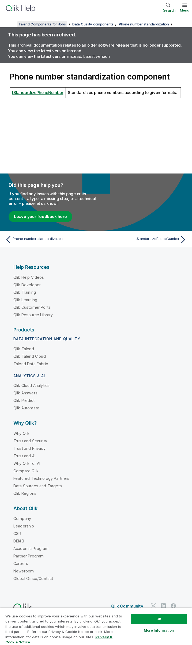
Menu (184, 10)
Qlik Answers (25, 393)
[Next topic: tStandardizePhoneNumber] (143, 239)
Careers (20, 563)
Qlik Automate (26, 408)
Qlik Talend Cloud (29, 356)
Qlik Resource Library (33, 314)
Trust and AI (24, 456)
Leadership (23, 526)
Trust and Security (30, 441)
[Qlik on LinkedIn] (163, 606)
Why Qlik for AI (26, 463)
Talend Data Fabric (30, 363)
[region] (96, 626)
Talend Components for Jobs (42, 24)
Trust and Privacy (29, 448)
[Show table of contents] (11, 24)
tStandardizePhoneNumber (37, 92)
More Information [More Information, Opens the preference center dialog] (159, 630)
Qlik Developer (27, 284)
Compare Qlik (26, 471)
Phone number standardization (144, 24)
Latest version (96, 56)
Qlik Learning (25, 299)
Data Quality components (92, 24)
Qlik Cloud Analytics (31, 385)
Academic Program (31, 548)
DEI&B (18, 541)
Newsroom (23, 571)
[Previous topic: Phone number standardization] (49, 239)
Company (22, 518)
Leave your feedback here (40, 216)
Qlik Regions (24, 493)
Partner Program (28, 556)
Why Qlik (21, 433)
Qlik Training (24, 292)
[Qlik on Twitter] (153, 606)
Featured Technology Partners (41, 478)
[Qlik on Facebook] (174, 606)
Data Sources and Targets (37, 486)
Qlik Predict (24, 400)
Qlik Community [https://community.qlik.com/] (127, 606)
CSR (17, 533)
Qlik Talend (23, 348)
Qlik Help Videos (28, 277)
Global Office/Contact (33, 578)
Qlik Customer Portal (32, 307)
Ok (158, 619)
